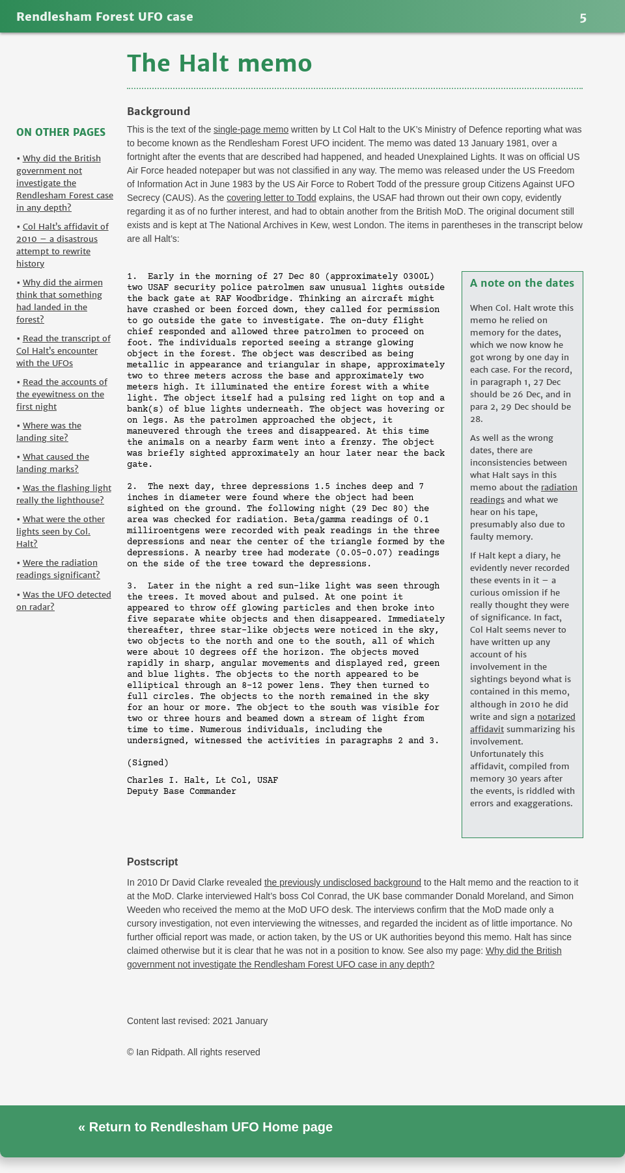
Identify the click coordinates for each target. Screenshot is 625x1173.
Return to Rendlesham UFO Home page (209, 1127)
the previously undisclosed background (342, 882)
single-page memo (251, 129)
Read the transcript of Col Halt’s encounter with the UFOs (63, 351)
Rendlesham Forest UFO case (104, 16)
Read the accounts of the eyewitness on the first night (61, 394)
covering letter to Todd (271, 197)
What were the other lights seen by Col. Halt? (60, 531)
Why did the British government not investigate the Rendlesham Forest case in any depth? (64, 183)
